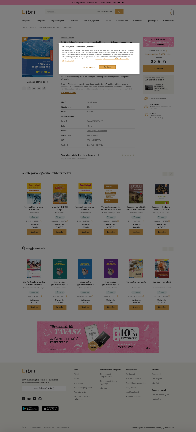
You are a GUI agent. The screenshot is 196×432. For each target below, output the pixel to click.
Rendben (107, 67)
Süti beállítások (89, 67)
